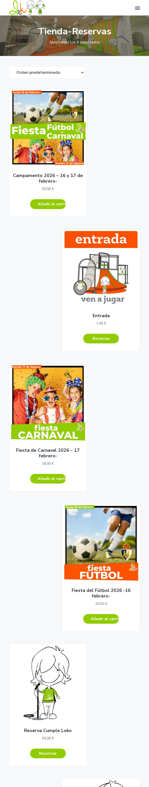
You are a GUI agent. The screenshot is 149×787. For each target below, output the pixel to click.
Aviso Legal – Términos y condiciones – (74, 767)
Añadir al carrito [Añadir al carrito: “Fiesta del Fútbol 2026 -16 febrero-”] (112, 314)
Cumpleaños (19, 607)
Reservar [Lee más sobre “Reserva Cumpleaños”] (108, 433)
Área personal (84, 607)
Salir (77, 636)
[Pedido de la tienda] (47, 72)
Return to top (23, 773)
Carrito (79, 626)
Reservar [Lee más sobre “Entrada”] (108, 183)
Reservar (80, 616)
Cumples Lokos (21, 616)
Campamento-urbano (26, 626)
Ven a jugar (18, 636)
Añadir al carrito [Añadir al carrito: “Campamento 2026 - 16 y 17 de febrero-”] (44, 189)
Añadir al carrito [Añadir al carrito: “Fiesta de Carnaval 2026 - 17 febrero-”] (44, 314)
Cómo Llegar (19, 577)
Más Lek (16, 646)
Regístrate (27, 718)
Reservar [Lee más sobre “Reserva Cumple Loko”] (40, 433)
